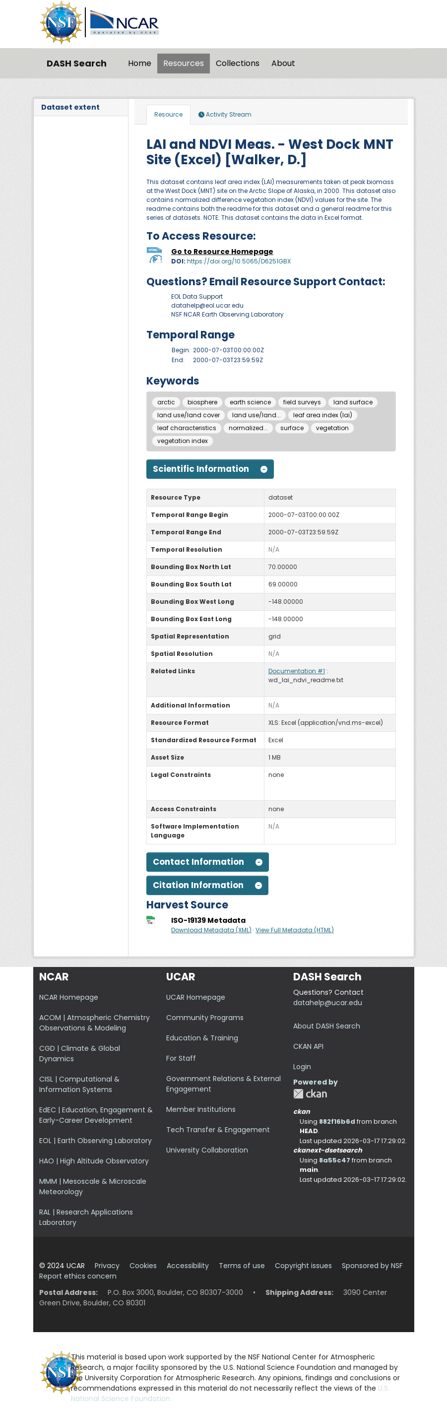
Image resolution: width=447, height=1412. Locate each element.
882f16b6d (337, 1121)
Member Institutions (201, 1109)
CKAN (310, 1094)
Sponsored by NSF (372, 1266)
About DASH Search (326, 1026)
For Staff (181, 1058)
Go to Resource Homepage (222, 252)
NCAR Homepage (68, 997)
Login (302, 1067)
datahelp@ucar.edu (327, 1003)
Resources (183, 63)
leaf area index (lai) (322, 415)
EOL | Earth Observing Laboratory (95, 1141)
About (283, 63)
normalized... (248, 428)
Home (139, 63)
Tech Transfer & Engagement (218, 1130)
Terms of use (242, 1266)
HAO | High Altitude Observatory (94, 1161)
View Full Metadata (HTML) (294, 930)
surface (292, 428)
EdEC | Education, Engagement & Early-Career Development (96, 1115)
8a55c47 (334, 1160)
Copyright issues (303, 1266)
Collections (237, 63)
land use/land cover (188, 415)
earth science (250, 402)
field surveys (302, 402)
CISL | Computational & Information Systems (79, 1084)
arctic (166, 402)
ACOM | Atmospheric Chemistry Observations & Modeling (94, 1023)
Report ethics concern (78, 1276)
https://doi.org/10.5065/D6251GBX (239, 261)
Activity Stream (225, 114)
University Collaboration (207, 1150)
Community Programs (205, 1018)
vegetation (332, 428)
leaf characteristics (186, 428)
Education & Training (202, 1038)
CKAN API (308, 1046)
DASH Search (77, 63)
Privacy (107, 1266)
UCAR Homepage (195, 997)
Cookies (143, 1266)
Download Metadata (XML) (211, 930)
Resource (168, 114)
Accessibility (188, 1266)
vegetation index (182, 441)
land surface (353, 402)
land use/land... (256, 415)
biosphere (202, 402)
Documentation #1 (296, 671)
